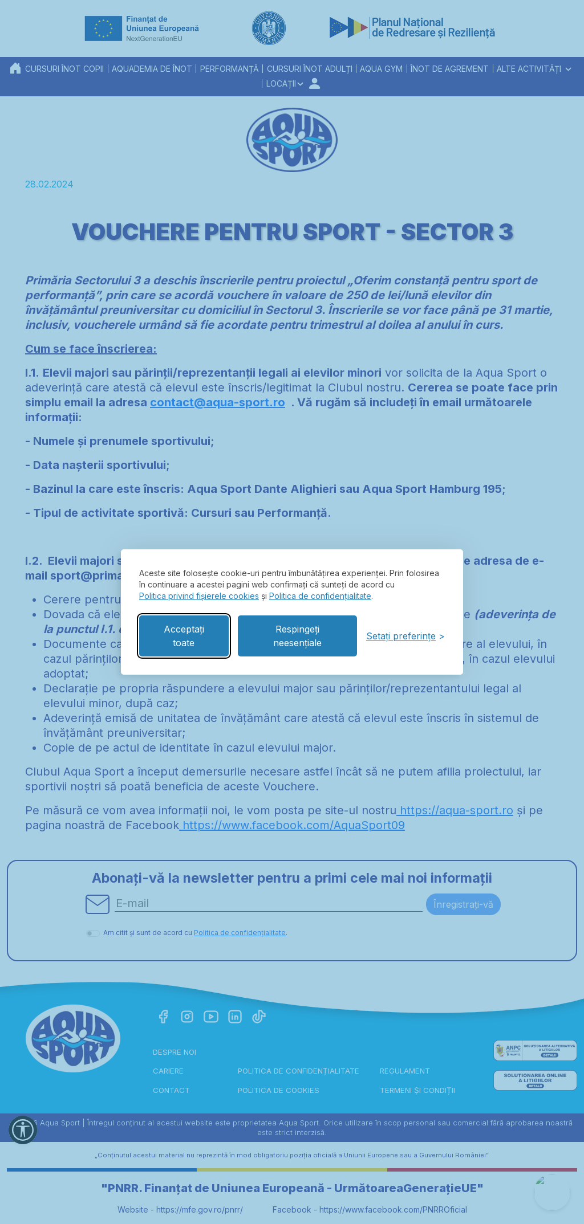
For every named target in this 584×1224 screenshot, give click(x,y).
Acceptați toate (184, 635)
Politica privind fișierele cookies (199, 596)
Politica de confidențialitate (320, 596)
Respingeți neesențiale (297, 635)
